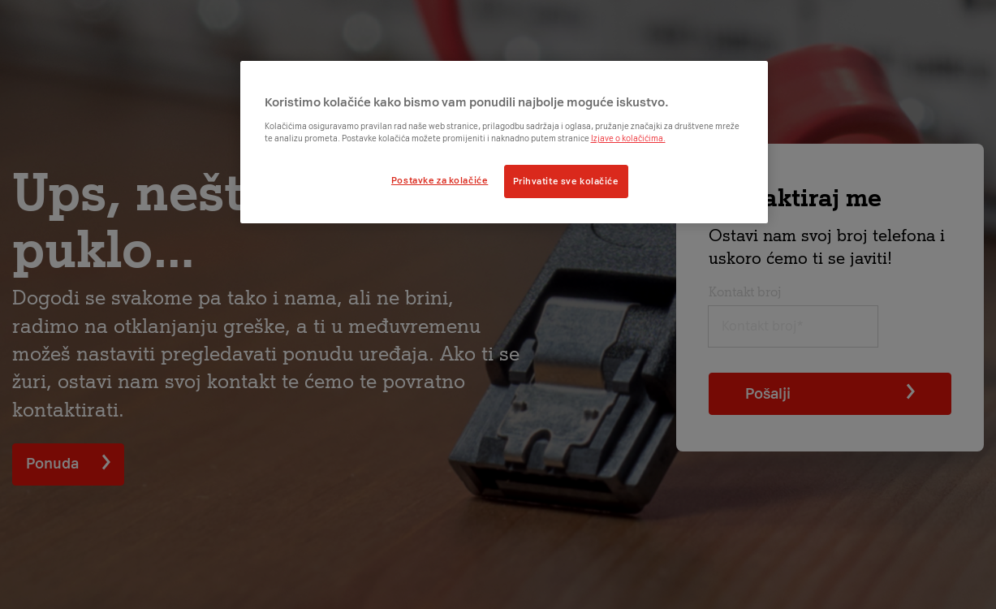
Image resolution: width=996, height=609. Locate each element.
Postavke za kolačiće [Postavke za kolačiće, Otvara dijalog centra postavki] (439, 180)
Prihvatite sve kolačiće (566, 181)
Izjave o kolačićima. (628, 138)
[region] (504, 142)
